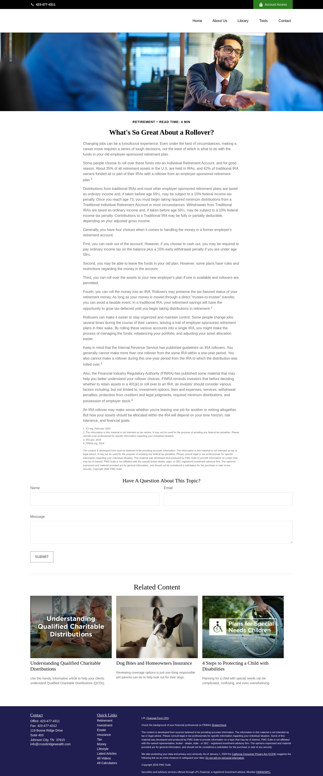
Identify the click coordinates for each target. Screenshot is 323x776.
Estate (101, 730)
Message (37, 517)
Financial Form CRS (157, 718)
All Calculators (107, 763)
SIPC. (267, 772)
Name (35, 488)
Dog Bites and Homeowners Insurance (154, 663)
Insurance (104, 734)
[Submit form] (41, 557)
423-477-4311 (42, 4)
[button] (197, 21)
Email (168, 488)
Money (102, 744)
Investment (104, 725)
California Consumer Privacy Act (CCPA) (254, 754)
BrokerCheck (219, 725)
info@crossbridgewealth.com (50, 744)
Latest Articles (107, 753)
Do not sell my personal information (224, 757)
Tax (99, 739)
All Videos (104, 758)
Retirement (104, 720)
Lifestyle (103, 749)
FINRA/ (260, 772)
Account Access (273, 5)
